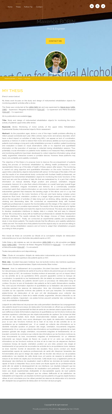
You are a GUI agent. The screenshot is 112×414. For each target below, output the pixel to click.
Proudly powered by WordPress (45, 408)
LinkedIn (92, 6)
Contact (39, 7)
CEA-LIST (41, 109)
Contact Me (55, 41)
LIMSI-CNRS (33, 106)
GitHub (97, 6)
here (29, 115)
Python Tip (28, 7)
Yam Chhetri (74, 408)
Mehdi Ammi (65, 106)
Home (10, 7)
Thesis (18, 7)
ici (35, 250)
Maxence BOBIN (56, 21)
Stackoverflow (103, 6)
